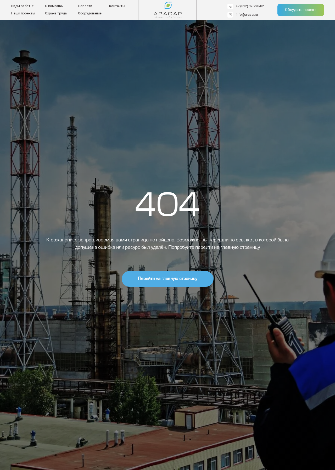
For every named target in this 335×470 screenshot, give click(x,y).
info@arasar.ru (247, 15)
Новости (85, 6)
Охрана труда (56, 13)
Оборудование (90, 13)
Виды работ (20, 6)
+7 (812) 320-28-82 (250, 6)
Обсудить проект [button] (300, 9)
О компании (54, 6)
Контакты (117, 6)
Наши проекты (23, 13)
